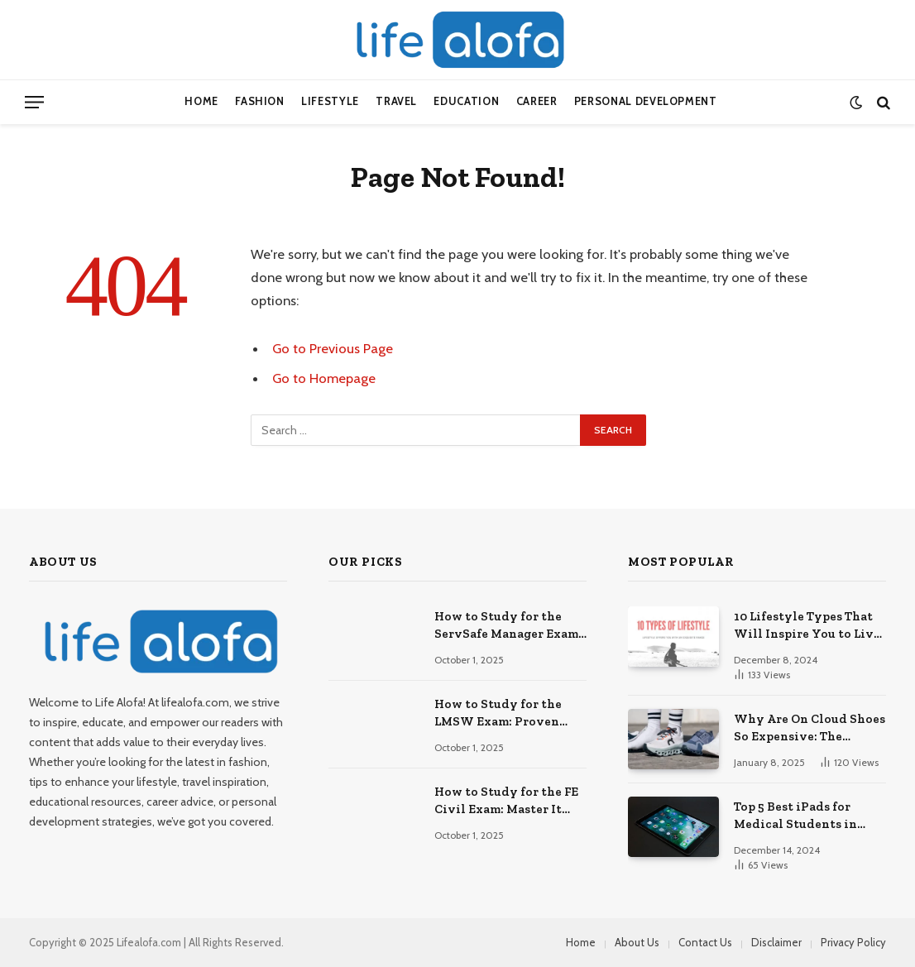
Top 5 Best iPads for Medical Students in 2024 (795, 816)
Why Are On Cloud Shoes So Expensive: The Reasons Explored (809, 728)
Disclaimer (776, 942)
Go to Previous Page (332, 348)
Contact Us (705, 942)
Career (537, 101)
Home (201, 101)
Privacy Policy (853, 942)
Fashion (259, 101)
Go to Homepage (324, 378)
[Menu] (34, 102)
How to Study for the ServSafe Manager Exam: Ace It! (508, 626)
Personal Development (645, 101)
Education (466, 101)
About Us (637, 942)
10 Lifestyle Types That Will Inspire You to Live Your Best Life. (807, 626)
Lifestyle (330, 101)
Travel (396, 101)
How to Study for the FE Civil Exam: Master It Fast (506, 801)
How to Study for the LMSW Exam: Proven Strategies (498, 714)
